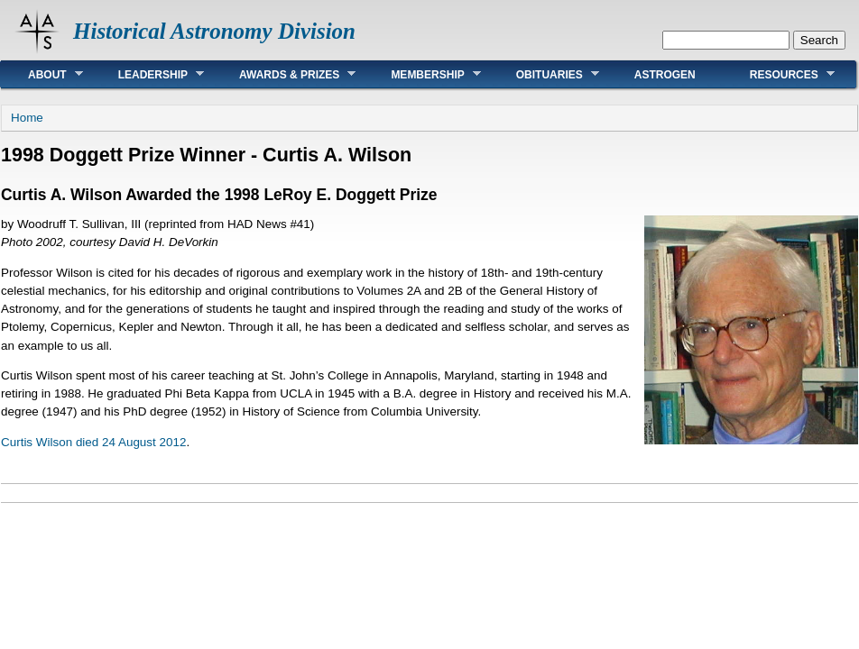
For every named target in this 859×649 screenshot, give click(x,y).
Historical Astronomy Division (214, 31)
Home (27, 117)
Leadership (147, 74)
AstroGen (665, 75)
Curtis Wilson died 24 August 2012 (93, 442)
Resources (779, 74)
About (42, 74)
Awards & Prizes (284, 74)
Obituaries (544, 74)
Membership (422, 74)
